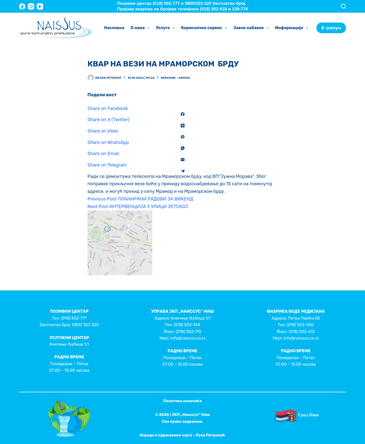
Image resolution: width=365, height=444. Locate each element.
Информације (292, 28)
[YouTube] (40, 6)
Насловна (114, 27)
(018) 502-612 (302, 331)
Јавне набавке (252, 28)
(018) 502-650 (300, 324)
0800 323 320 (85, 324)
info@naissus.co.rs (187, 338)
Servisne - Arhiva (175, 78)
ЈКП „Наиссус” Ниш (191, 414)
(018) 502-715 (188, 331)
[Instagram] (31, 6)
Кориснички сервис (205, 28)
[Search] (343, 6)
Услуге (166, 28)
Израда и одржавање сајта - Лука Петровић (182, 435)
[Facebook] (22, 6)
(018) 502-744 (187, 324)
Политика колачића (182, 401)
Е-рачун (331, 28)
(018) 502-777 (73, 318)
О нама (141, 28)
